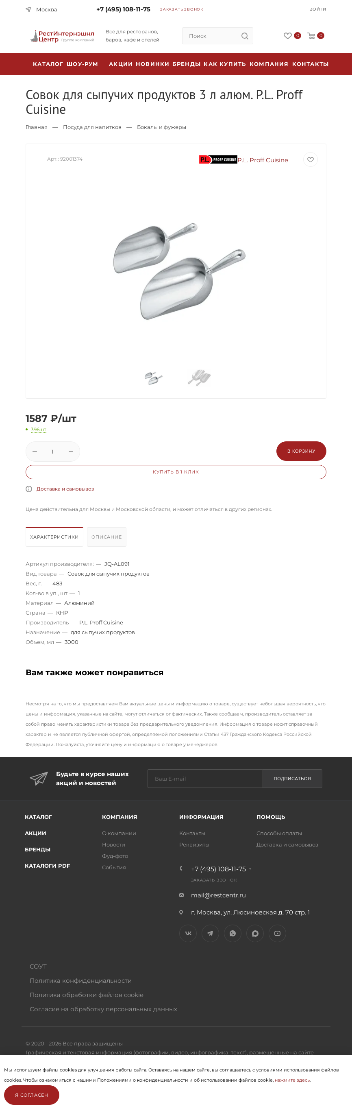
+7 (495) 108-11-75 (123, 9)
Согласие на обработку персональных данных (103, 1009)
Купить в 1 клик (176, 472)
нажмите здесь (292, 1080)
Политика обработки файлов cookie (86, 995)
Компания (269, 64)
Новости (113, 844)
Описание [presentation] (106, 537)
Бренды (186, 64)
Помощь (270, 817)
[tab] (55, 539)
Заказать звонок (181, 9)
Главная (37, 127)
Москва (46, 9)
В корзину (301, 451)
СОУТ (38, 966)
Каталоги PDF (47, 865)
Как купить (225, 64)
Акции (35, 833)
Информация (201, 817)
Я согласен (31, 1095)
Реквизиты (194, 844)
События (114, 867)
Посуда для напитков (92, 127)
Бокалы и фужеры (161, 127)
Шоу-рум (82, 64)
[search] (244, 35)
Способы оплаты (279, 833)
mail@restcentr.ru (218, 895)
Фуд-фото (115, 856)
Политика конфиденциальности (81, 980)
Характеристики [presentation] (54, 537)
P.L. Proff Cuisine (244, 160)
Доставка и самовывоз (65, 489)
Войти (317, 9)
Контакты (310, 64)
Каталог (38, 817)
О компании (119, 833)
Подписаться (292, 778)
